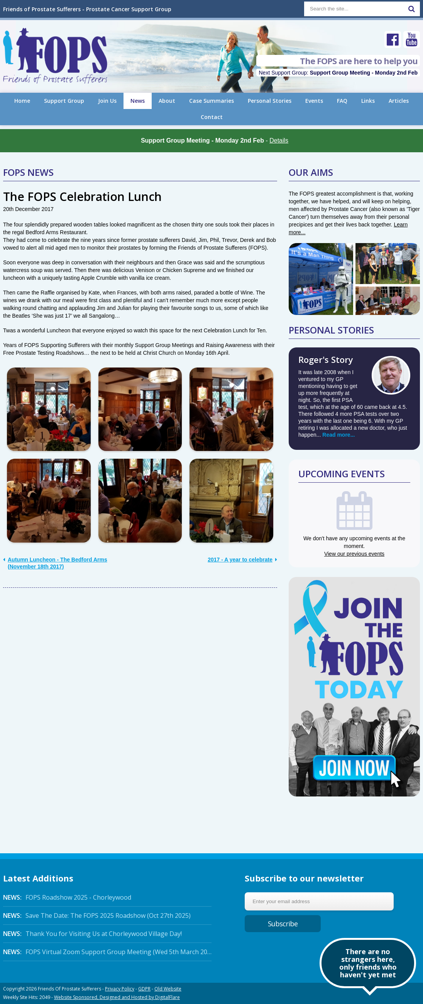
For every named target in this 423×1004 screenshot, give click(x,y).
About (167, 100)
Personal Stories (269, 100)
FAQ (342, 100)
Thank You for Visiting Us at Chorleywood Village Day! (92, 933)
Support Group (64, 100)
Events (314, 100)
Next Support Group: (338, 73)
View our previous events (354, 554)
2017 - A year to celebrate (242, 559)
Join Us (107, 100)
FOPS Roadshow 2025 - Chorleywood (67, 897)
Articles (399, 100)
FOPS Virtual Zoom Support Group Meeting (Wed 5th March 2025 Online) (107, 952)
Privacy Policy (119, 988)
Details (278, 140)
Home (22, 100)
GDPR (144, 988)
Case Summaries (211, 100)
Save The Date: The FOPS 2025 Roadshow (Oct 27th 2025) (97, 915)
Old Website (167, 988)
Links (368, 100)
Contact (212, 117)
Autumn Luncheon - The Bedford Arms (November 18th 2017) (55, 563)
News (137, 100)
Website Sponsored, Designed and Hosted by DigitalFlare (117, 997)
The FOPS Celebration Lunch (82, 196)
